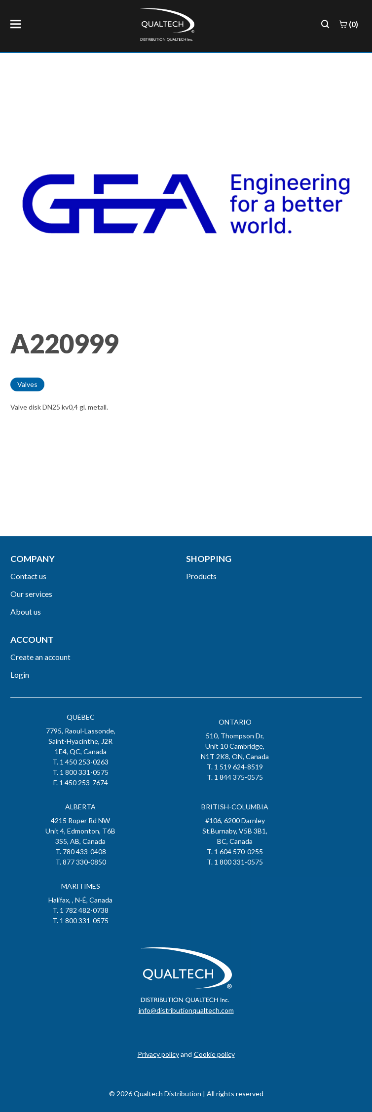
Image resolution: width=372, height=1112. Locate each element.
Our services (31, 593)
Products (201, 576)
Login (19, 674)
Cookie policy (214, 1054)
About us (25, 611)
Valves (27, 384)
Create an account (40, 656)
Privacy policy (158, 1054)
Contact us (28, 576)
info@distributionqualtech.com (186, 1010)
